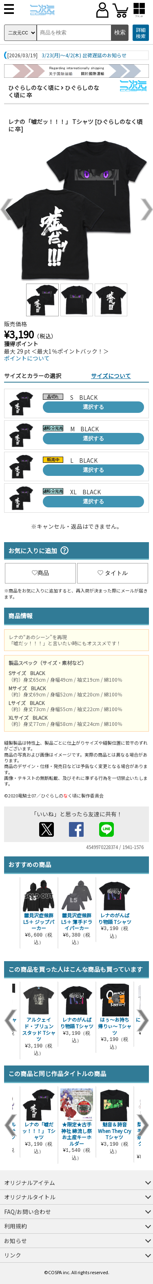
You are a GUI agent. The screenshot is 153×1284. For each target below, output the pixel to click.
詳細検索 (141, 33)
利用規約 (15, 1226)
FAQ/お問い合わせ (27, 1211)
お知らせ (15, 1241)
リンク (12, 1255)
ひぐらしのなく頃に (34, 87)
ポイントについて (27, 358)
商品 (40, 573)
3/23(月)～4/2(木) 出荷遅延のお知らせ (84, 55)
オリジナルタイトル (29, 1197)
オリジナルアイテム (29, 1182)
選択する (93, 407)
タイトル (113, 573)
